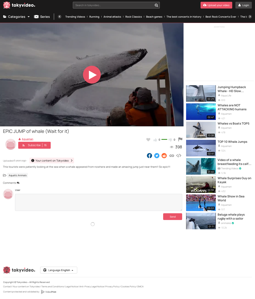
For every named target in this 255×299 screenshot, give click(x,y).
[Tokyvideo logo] (19, 6)
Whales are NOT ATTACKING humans (232, 107)
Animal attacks (112, 16)
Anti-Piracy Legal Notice (91, 286)
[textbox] (113, 5)
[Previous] (59, 16)
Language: (58, 270)
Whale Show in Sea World (231, 198)
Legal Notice (71, 286)
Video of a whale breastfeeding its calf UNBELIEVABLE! (233, 162)
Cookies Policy (128, 286)
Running (94, 16)
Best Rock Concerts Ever (221, 16)
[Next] (250, 16)
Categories (16, 16)
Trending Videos (75, 16)
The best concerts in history (184, 16)
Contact (7, 286)
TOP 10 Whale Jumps (232, 142)
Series (42, 16)
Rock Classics (133, 16)
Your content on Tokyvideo (26, 286)
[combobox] (116, 5)
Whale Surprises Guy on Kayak (234, 180)
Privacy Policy (112, 286)
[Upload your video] (216, 5)
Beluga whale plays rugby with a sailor (231, 217)
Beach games (154, 16)
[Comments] (98, 202)
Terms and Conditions (52, 286)
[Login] (243, 5)
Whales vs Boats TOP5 (233, 124)
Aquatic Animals (18, 175)
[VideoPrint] (48, 291)
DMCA (140, 286)
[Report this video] (180, 139)
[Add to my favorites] (148, 139)
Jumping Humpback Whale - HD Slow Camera (232, 89)
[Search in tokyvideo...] (156, 5)
